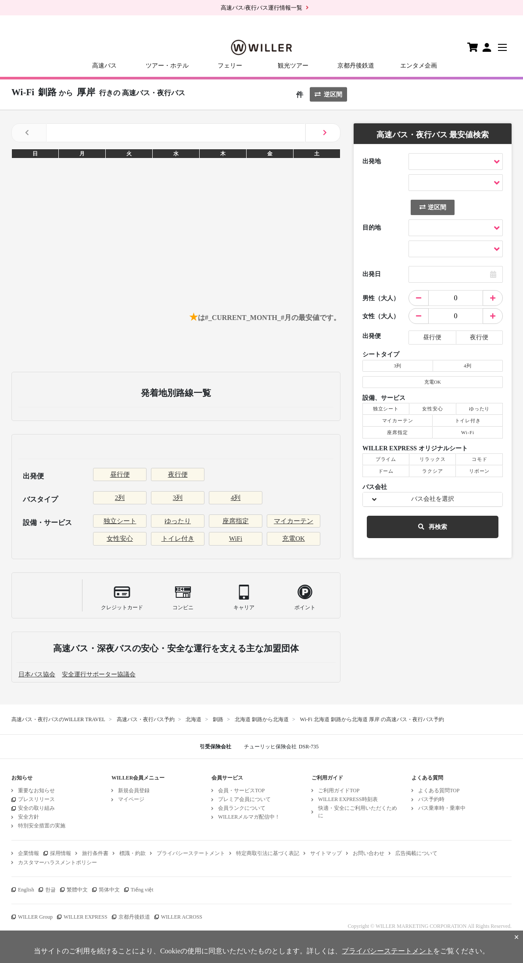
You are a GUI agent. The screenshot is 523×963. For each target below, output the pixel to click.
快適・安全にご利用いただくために (357, 812)
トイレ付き (177, 538)
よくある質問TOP (438, 790)
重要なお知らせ (36, 790)
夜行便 (178, 474)
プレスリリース (36, 799)
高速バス (104, 65)
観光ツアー (293, 65)
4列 (236, 497)
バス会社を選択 (432, 499)
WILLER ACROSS (181, 917)
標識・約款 (132, 853)
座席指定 (235, 521)
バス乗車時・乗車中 (442, 808)
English (26, 890)
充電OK (293, 538)
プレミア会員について (244, 799)
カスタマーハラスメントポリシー (57, 862)
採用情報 (60, 853)
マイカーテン (293, 521)
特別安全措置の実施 (41, 826)
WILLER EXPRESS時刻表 (348, 799)
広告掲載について (416, 853)
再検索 (432, 527)
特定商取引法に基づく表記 (267, 853)
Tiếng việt (142, 890)
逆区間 (328, 94)
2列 (120, 497)
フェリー (230, 65)
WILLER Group (35, 917)
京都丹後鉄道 (355, 65)
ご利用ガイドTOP (338, 790)
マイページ (131, 799)
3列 (178, 497)
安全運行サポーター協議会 (99, 674)
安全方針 (28, 817)
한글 (50, 890)
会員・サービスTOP (241, 790)
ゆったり (178, 521)
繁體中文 (77, 890)
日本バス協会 (36, 674)
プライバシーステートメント (191, 853)
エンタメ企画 (418, 65)
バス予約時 (431, 799)
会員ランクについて (241, 808)
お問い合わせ (368, 853)
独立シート (120, 521)
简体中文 (109, 890)
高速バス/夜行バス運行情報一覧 (261, 7)
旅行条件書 (95, 853)
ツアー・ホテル (167, 65)
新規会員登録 (134, 790)
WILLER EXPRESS (85, 917)
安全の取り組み (36, 808)
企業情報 (28, 853)
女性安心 (120, 538)
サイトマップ (326, 853)
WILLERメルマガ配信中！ (249, 817)
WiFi (235, 538)
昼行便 (120, 474)
